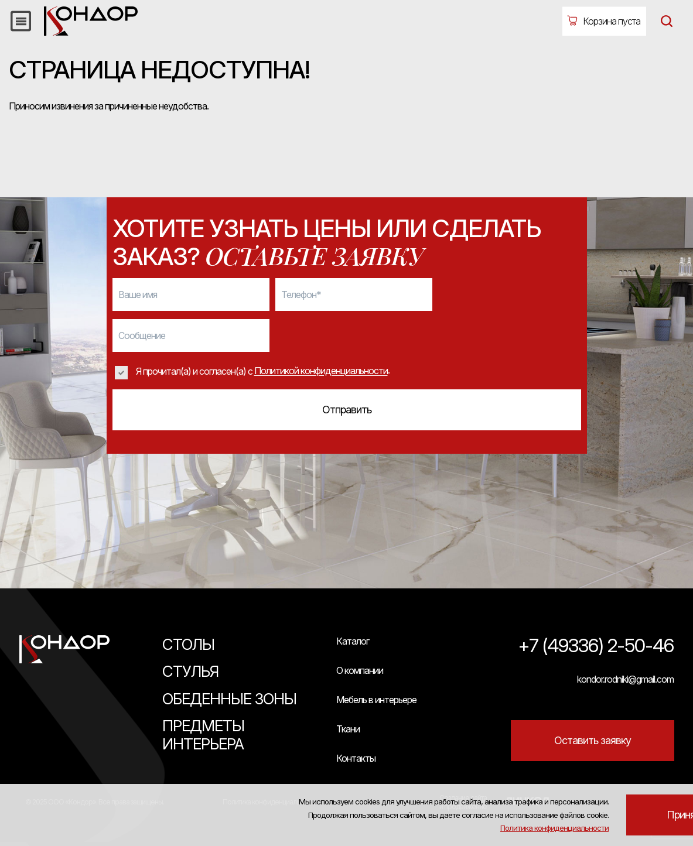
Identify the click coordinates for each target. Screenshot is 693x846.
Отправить (346, 409)
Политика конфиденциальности (452, 828)
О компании (359, 670)
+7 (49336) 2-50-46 (596, 646)
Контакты (355, 758)
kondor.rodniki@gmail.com (625, 679)
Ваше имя (137, 294)
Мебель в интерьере (376, 699)
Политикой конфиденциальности (321, 371)
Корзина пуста (611, 21)
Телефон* (301, 294)
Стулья (190, 671)
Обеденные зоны (229, 699)
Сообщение (141, 335)
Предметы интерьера (203, 735)
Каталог (352, 641)
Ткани (347, 729)
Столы (188, 644)
